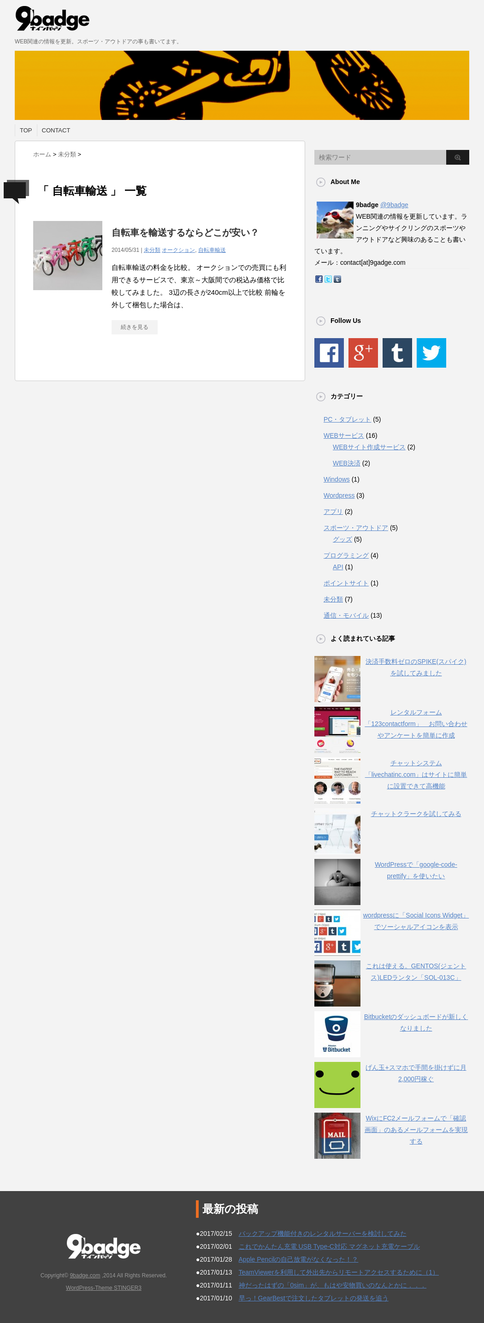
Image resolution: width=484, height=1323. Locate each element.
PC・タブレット (347, 419)
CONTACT (56, 130)
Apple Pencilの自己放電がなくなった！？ (299, 1259)
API (338, 567)
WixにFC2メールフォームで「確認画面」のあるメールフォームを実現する (416, 1129)
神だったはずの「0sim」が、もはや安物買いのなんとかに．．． (333, 1285)
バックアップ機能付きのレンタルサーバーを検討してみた (323, 1233)
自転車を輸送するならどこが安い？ (190, 232)
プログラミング (346, 555)
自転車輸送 (212, 250)
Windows (337, 479)
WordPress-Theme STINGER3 (104, 1288)
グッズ (342, 539)
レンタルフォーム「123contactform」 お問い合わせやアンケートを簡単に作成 (416, 724)
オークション (178, 250)
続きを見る (134, 327)
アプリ (333, 511)
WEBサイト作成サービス (369, 447)
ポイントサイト (346, 583)
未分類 (152, 250)
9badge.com (85, 1275)
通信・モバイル (346, 615)
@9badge (394, 205)
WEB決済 (346, 463)
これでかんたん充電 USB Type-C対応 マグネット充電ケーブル (329, 1246)
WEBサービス (344, 435)
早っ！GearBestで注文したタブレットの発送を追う (314, 1298)
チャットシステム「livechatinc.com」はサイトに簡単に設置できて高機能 (416, 774)
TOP (26, 130)
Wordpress (339, 495)
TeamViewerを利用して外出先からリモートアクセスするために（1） (339, 1272)
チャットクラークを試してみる (416, 813)
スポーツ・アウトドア (356, 527)
